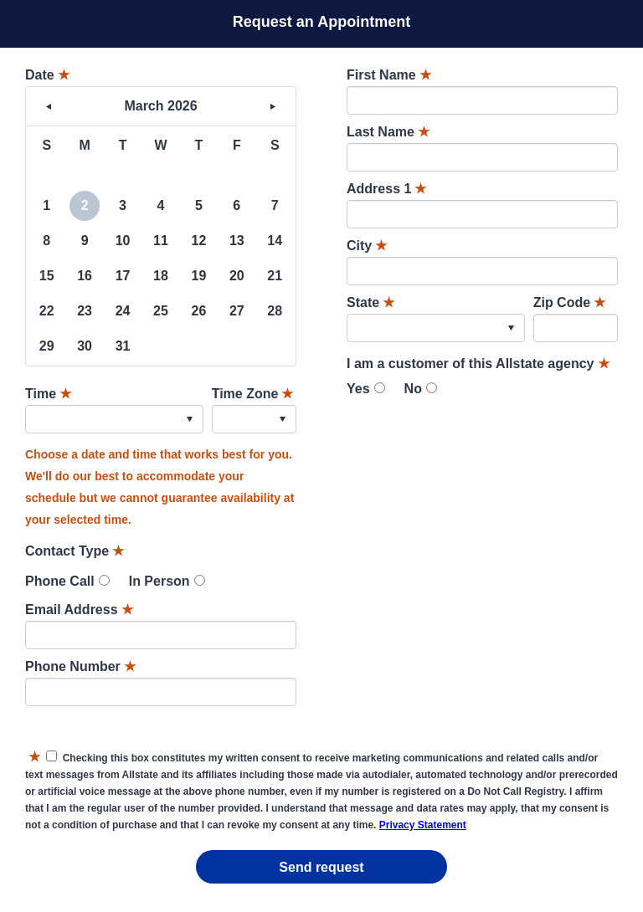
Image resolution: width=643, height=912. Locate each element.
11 (160, 240)
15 (46, 276)
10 (123, 240)
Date (47, 75)
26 (198, 311)
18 (160, 276)
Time (48, 394)
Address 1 (386, 189)
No (413, 389)
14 (274, 240)
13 (236, 240)
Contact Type (74, 551)
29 (46, 346)
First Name (389, 75)
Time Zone (253, 394)
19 (198, 276)
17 (123, 276)
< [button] (48, 106)
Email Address (79, 609)
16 (84, 276)
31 (123, 346)
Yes (358, 389)
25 (160, 311)
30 (84, 346)
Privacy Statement (422, 825)
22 (46, 311)
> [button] (273, 106)
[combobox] (114, 419)
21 (274, 276)
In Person (159, 581)
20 (236, 276)
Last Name (388, 132)
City (367, 245)
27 (236, 311)
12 (198, 240)
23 (84, 311)
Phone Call (60, 581)
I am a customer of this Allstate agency (478, 363)
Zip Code (569, 302)
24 (123, 311)
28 (274, 311)
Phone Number (80, 666)
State (370, 302)
